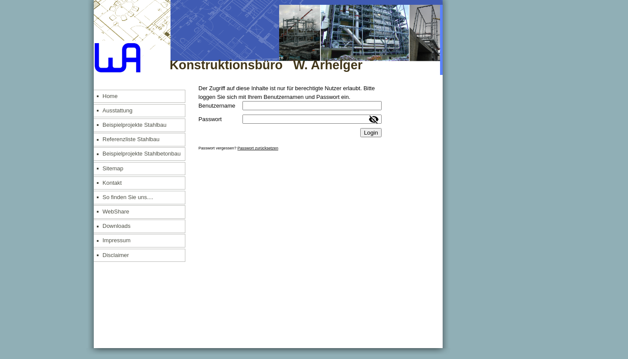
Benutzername (217, 105)
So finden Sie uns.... (127, 197)
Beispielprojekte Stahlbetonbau (141, 153)
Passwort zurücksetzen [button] (257, 148)
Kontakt (112, 183)
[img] (268, 37)
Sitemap (112, 168)
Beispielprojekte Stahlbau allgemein (134, 127)
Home (110, 96)
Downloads (116, 226)
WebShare (115, 211)
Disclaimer (115, 255)
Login (371, 132)
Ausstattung (117, 110)
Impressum (116, 240)
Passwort (210, 119)
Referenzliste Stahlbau (131, 139)
